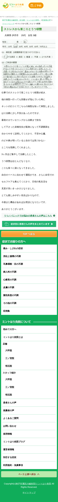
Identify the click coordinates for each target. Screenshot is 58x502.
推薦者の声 (8, 410)
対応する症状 (9, 457)
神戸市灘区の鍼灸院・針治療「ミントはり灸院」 (21, 20)
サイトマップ (29, 492)
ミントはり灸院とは (13, 337)
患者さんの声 (9, 402)
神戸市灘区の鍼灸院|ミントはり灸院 (33, 483)
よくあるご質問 (10, 418)
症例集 (6, 311)
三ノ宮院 (8, 358)
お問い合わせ (9, 426)
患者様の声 (46, 20)
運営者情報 (8, 449)
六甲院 (7, 350)
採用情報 (7, 434)
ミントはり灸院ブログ (14, 441)
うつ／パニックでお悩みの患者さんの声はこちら (28, 215)
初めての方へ (9, 329)
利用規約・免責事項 (13, 465)
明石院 (7, 366)
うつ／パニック (8, 24)
